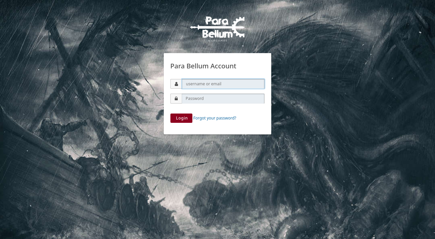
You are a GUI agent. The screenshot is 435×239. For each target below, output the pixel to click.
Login (181, 118)
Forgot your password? (214, 118)
